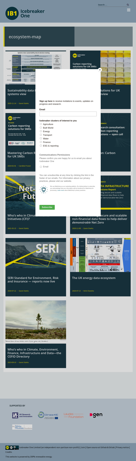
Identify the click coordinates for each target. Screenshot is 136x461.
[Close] (100, 70)
